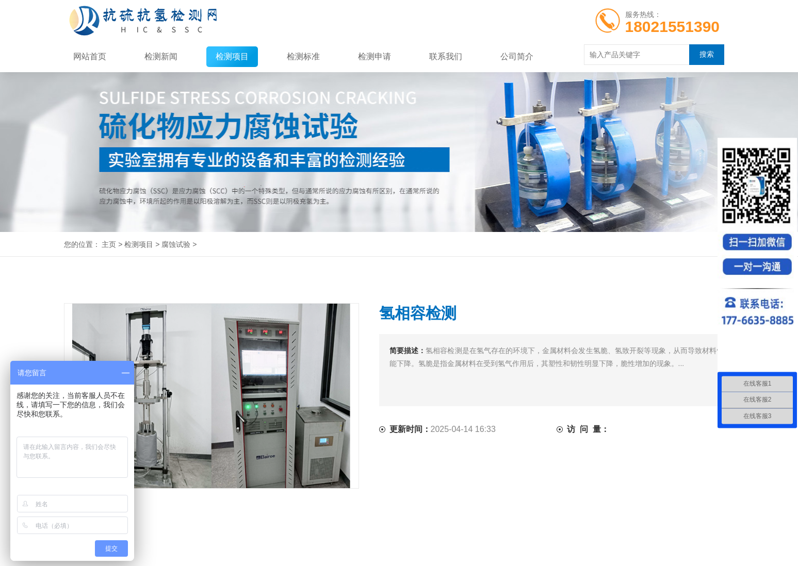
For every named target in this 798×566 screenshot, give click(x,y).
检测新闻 (160, 56)
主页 (109, 244)
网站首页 (89, 56)
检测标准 (303, 56)
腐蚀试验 (175, 244)
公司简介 (516, 56)
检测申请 (374, 56)
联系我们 (445, 56)
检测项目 (232, 56)
